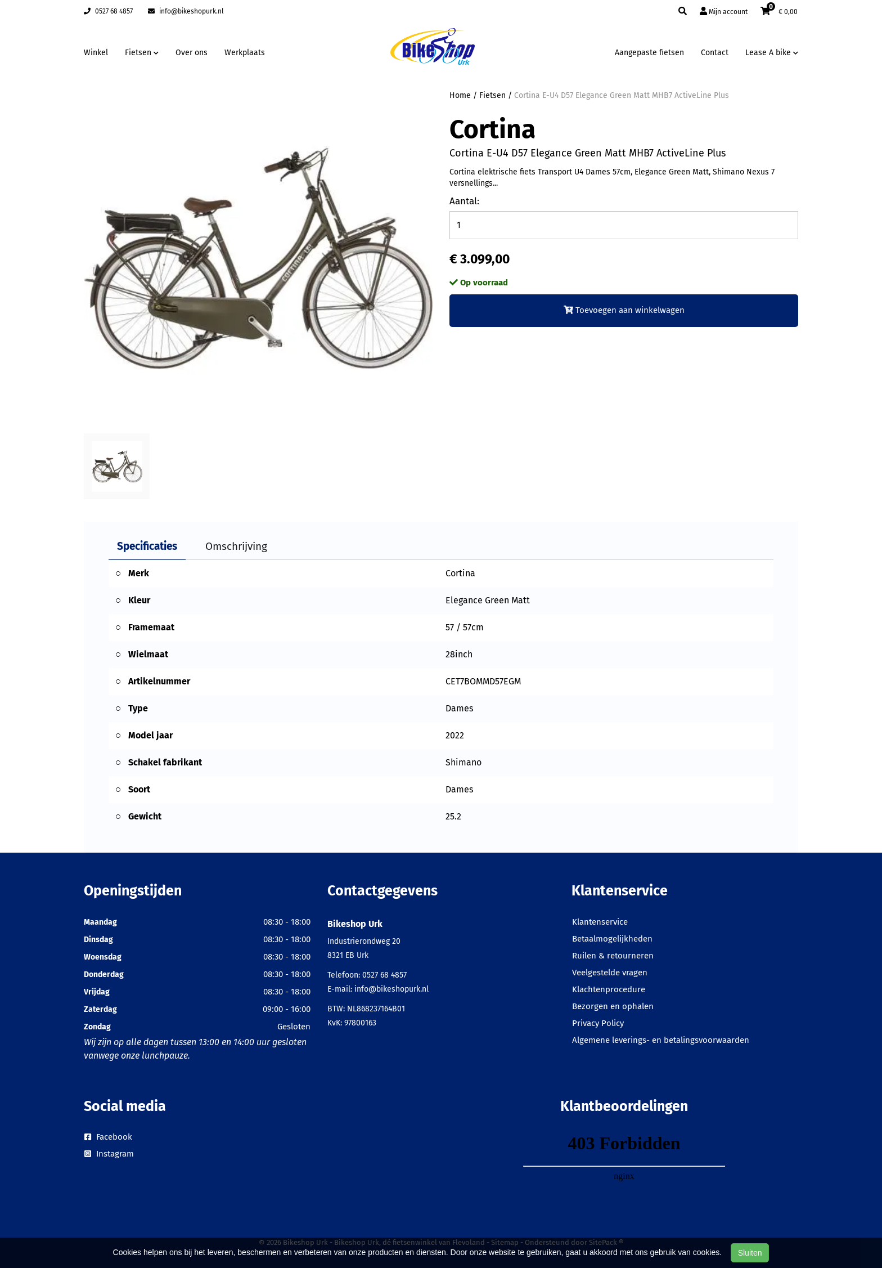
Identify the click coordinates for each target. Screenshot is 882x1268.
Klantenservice (600, 922)
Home (460, 95)
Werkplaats (244, 52)
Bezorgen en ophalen (613, 1006)
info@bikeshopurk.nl (186, 11)
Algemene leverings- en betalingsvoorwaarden (660, 1040)
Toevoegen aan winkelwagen (624, 310)
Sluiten (750, 1252)
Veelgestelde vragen (609, 972)
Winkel (96, 52)
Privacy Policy (598, 1023)
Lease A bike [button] (771, 52)
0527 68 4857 (108, 11)
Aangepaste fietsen (649, 52)
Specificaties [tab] (147, 546)
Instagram (109, 1154)
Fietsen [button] (142, 52)
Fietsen (492, 95)
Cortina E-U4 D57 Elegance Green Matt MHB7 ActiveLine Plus (621, 95)
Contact (714, 52)
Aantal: (464, 201)
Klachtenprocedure (608, 989)
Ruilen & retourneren (613, 956)
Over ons (192, 52)
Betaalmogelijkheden (612, 939)
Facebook (108, 1137)
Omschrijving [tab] (236, 546)
